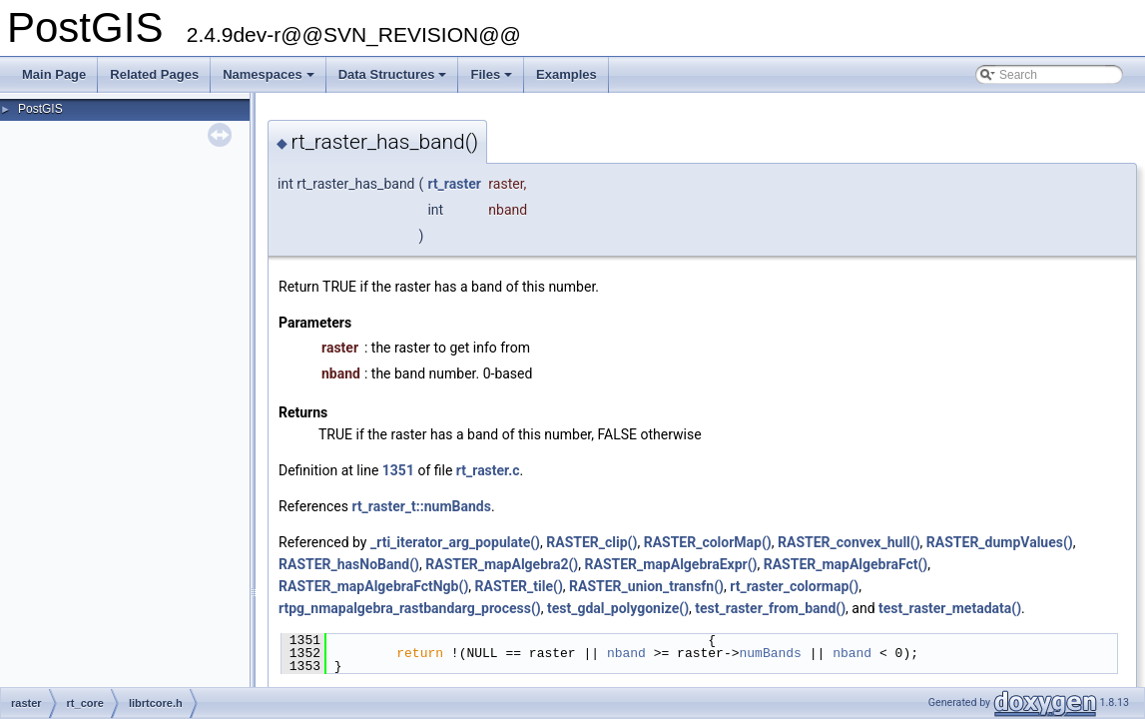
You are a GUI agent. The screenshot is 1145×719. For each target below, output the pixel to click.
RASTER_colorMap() (708, 542)
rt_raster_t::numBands (420, 506)
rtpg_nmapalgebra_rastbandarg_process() (410, 608)
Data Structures (394, 80)
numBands (770, 653)
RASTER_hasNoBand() (349, 564)
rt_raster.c (488, 470)
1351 (398, 470)
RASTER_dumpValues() (999, 542)
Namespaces (270, 80)
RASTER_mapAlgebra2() (501, 564)
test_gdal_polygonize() (618, 608)
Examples (566, 74)
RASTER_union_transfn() (646, 586)
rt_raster (453, 184)
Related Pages (154, 74)
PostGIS (40, 109)
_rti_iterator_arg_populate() (455, 542)
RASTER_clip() (591, 542)
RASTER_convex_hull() (849, 542)
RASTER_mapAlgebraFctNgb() (373, 586)
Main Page (54, 74)
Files (492, 80)
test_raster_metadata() (949, 608)
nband (626, 653)
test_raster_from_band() (770, 608)
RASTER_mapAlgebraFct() (846, 564)
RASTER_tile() (519, 586)
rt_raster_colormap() (794, 586)
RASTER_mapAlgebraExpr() (671, 564)
